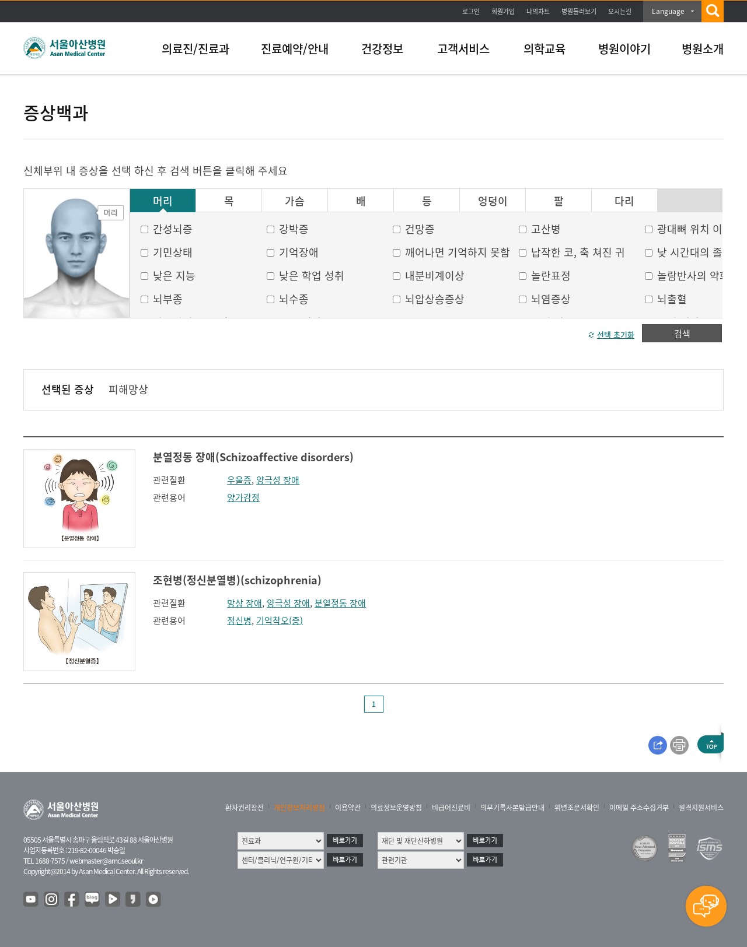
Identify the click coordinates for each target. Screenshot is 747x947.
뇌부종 (168, 299)
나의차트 (538, 11)
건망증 (420, 229)
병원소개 (703, 48)
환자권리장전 (244, 807)
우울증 (239, 480)
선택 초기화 (615, 334)
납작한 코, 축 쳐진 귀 (578, 252)
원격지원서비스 (701, 807)
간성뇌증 (173, 229)
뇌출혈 (672, 299)
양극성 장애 (277, 480)
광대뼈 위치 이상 (694, 229)
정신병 (239, 620)
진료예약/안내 (295, 48)
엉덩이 (493, 201)
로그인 (471, 11)
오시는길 (619, 11)
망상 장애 (244, 603)
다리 (624, 201)
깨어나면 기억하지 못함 (457, 252)
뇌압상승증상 (435, 299)
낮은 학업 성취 (311, 275)
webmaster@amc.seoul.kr (106, 860)
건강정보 (382, 48)
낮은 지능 (174, 275)
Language (668, 11)
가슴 (295, 201)
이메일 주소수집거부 (639, 807)
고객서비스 (463, 48)
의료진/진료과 (195, 48)
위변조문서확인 (576, 807)
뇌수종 (294, 299)
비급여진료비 (451, 807)
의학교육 (544, 48)
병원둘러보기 (578, 11)
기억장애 (299, 252)
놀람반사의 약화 (693, 275)
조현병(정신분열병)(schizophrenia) (237, 580)
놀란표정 (551, 275)
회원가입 (503, 11)
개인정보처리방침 (299, 807)
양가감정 (243, 497)
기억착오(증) (279, 620)
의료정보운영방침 (396, 807)
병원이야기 (624, 48)
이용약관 (348, 807)
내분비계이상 (435, 275)
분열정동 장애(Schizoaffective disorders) (253, 457)
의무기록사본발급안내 (512, 807)
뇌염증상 (551, 299)
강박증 (294, 229)
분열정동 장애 (340, 603)
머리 (163, 201)
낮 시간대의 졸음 (694, 252)
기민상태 (173, 252)
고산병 (546, 229)
